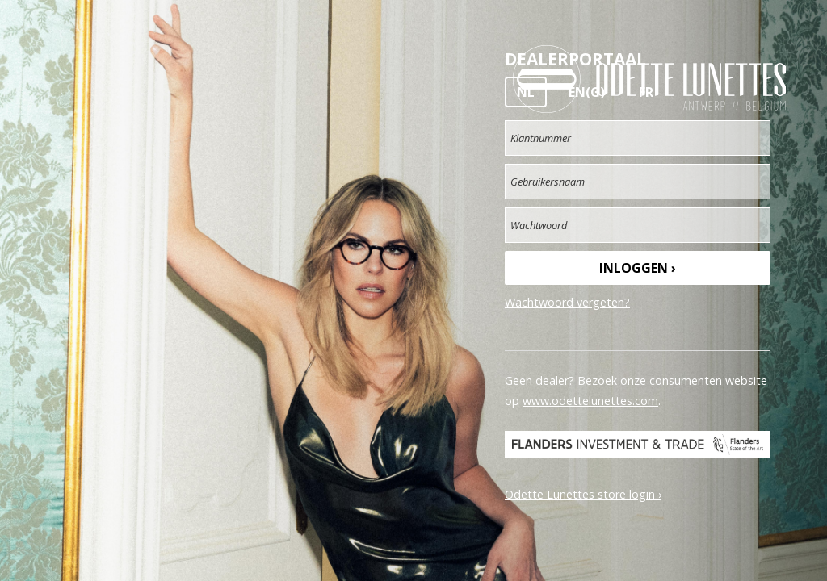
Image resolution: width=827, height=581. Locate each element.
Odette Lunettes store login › (583, 494)
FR (646, 92)
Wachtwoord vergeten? (567, 302)
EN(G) (587, 92)
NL (526, 92)
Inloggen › (637, 268)
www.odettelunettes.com (590, 400)
